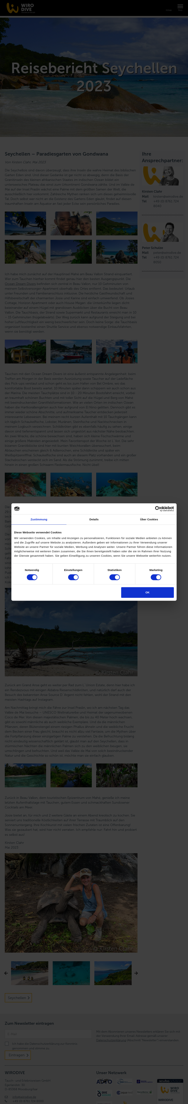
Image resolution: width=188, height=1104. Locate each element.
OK (147, 592)
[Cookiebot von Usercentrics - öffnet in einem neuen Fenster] (158, 509)
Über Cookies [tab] (149, 519)
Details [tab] (94, 519)
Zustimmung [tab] (39, 519)
